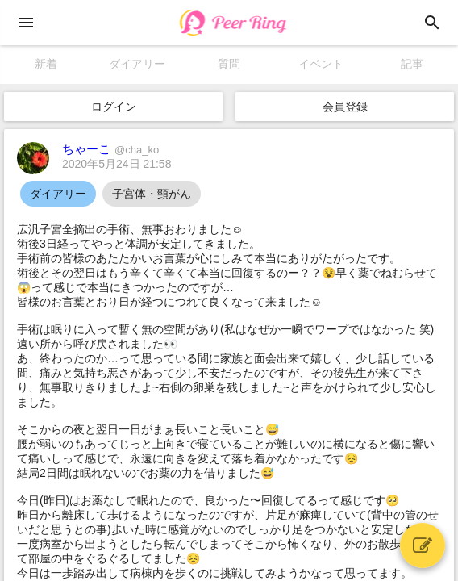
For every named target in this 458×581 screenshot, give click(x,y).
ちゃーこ (110, 149)
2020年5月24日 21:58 (116, 163)
